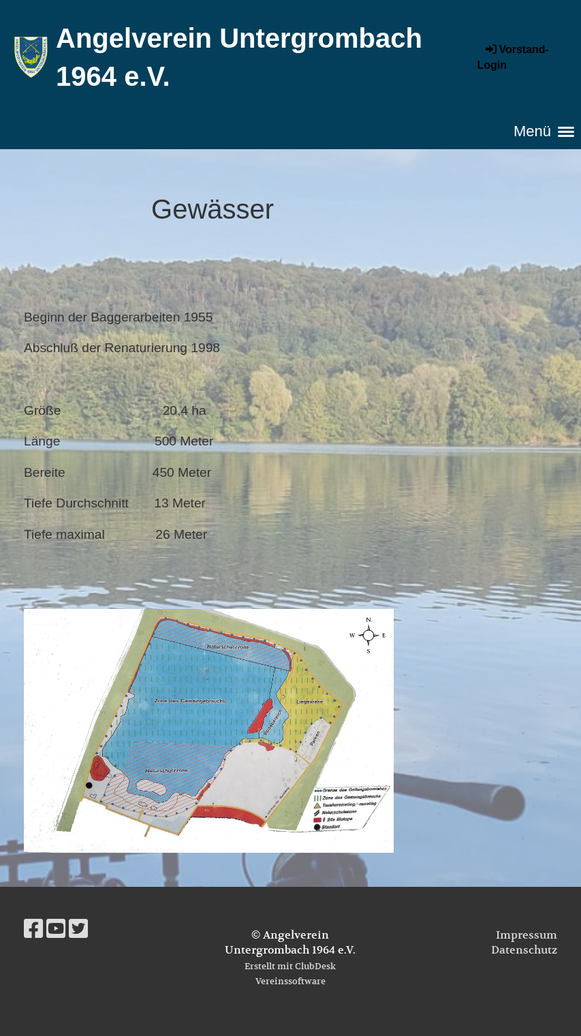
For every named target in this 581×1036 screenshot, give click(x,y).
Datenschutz (524, 950)
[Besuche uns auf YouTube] (55, 929)
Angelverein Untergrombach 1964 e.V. (239, 57)
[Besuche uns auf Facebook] (33, 929)
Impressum (526, 935)
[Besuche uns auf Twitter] (78, 929)
